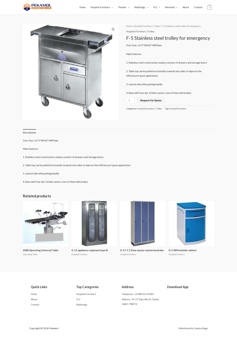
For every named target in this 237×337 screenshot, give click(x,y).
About (186, 7)
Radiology (139, 7)
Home (83, 7)
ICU (155, 7)
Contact (198, 7)
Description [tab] (29, 132)
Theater (122, 7)
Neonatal (170, 7)
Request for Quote (151, 100)
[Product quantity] (130, 100)
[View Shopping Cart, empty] (209, 7)
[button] (113, 29)
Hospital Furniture (100, 7)
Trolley (156, 26)
